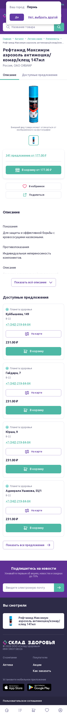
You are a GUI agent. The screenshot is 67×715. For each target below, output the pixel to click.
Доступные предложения (39, 74)
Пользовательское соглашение (22, 700)
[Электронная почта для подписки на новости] (28, 588)
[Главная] (29, 642)
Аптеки (8, 664)
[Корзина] (33, 710)
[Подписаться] (59, 587)
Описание (9, 74)
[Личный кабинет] (60, 710)
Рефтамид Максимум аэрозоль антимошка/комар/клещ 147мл (39, 621)
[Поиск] (28, 27)
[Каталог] (20, 710)
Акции (37, 664)
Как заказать (42, 670)
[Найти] (59, 27)
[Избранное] (47, 710)
